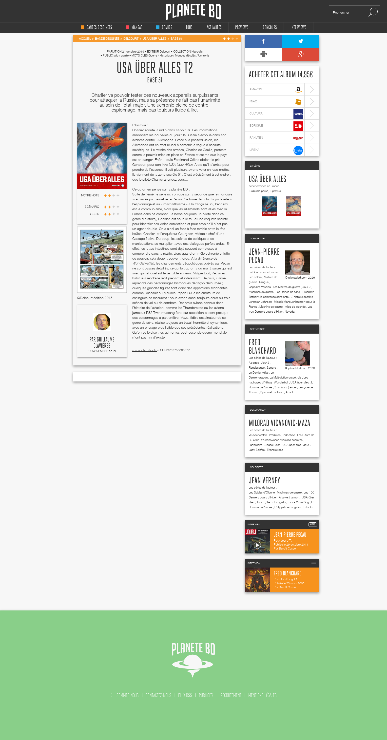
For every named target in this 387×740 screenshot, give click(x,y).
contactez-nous (158, 695)
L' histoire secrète (302, 297)
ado (116, 55)
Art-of (289, 392)
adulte (125, 55)
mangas (134, 27)
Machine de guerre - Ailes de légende (282, 306)
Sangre (271, 367)
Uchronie (203, 55)
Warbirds (275, 435)
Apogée (254, 362)
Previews (242, 27)
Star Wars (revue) (285, 387)
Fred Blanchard (262, 347)
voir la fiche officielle (144, 350)
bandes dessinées (96, 27)
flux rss (185, 695)
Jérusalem (255, 277)
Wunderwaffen (258, 435)
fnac (276, 102)
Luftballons (255, 445)
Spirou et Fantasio (271, 392)
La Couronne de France (263, 272)
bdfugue (276, 126)
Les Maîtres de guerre (286, 287)
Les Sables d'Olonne (262, 492)
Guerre (153, 55)
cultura (276, 114)
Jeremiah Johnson (260, 302)
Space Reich (272, 445)
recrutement (230, 695)
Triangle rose (275, 450)
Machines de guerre (261, 292)
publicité (206, 695)
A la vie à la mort (289, 497)
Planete (193, 12)
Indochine (289, 435)
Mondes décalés (185, 55)
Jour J (306, 287)
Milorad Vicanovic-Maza (279, 423)
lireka (276, 150)
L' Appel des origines (287, 507)
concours (270, 27)
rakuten (276, 138)
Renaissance (257, 367)
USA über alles (267, 179)
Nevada (289, 311)
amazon (276, 90)
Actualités (214, 27)
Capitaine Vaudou (260, 287)
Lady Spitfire (257, 450)
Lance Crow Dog (298, 502)
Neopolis (197, 51)
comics (164, 27)
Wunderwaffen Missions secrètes (282, 440)
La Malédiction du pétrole (285, 377)
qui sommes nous (125, 695)
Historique (166, 55)
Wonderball (281, 382)
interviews (298, 27)
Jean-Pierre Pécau (264, 256)
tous (189, 27)
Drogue (264, 282)
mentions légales (262, 695)
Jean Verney (264, 481)
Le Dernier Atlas (259, 372)
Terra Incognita (276, 502)
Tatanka (308, 507)
